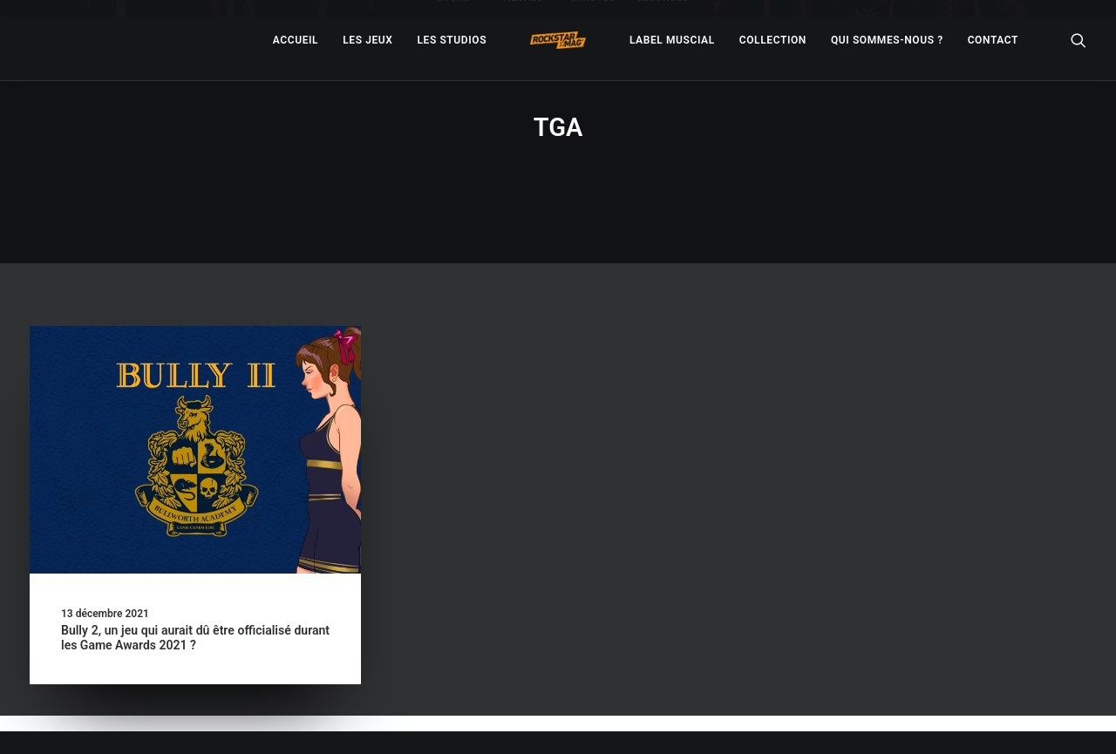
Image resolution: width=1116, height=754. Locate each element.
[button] (195, 406)
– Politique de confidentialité (450, 720)
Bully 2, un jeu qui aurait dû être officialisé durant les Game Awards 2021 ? (195, 594)
